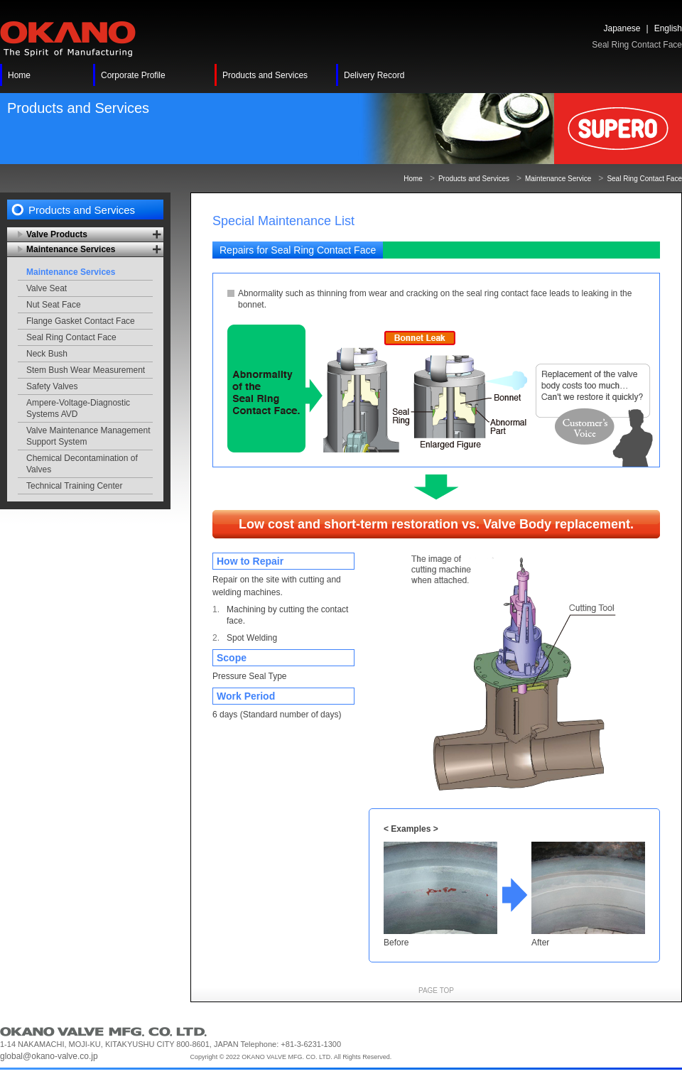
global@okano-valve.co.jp (49, 1056)
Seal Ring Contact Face (71, 337)
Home (413, 179)
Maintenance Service (558, 179)
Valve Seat (46, 288)
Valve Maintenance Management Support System (88, 436)
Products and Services (473, 179)
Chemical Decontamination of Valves (82, 463)
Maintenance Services (70, 272)
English (668, 28)
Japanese (621, 28)
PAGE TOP (436, 990)
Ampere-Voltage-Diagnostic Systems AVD (78, 408)
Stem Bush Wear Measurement (85, 370)
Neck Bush (46, 354)
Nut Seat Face (53, 305)
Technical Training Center (74, 486)
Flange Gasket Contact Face (80, 321)
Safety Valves (51, 386)
